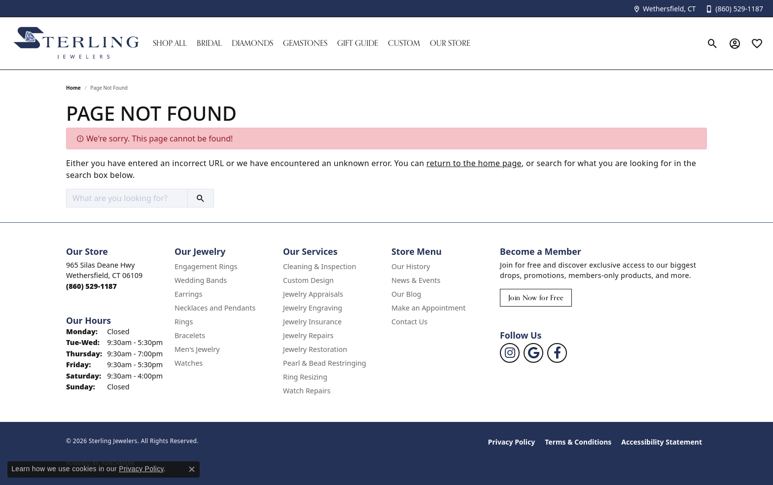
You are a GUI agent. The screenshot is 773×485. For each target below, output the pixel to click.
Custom (404, 43)
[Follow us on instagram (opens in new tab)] (510, 353)
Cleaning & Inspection (319, 266)
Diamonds (252, 43)
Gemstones (305, 43)
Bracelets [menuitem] (190, 335)
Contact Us (409, 321)
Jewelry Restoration (315, 349)
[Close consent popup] (192, 469)
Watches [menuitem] (189, 363)
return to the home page (474, 163)
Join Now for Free (535, 297)
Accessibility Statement (661, 442)
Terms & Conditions (578, 442)
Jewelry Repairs (308, 335)
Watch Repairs (306, 390)
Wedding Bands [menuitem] (201, 280)
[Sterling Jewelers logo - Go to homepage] (76, 43)
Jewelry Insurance (312, 321)
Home (73, 87)
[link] (664, 8)
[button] (712, 43)
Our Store (450, 43)
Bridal (209, 43)
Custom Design (308, 280)
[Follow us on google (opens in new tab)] (533, 353)
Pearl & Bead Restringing (324, 363)
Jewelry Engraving (312, 307)
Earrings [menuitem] (188, 294)
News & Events (415, 280)
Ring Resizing (305, 376)
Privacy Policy (511, 442)
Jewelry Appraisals (313, 294)
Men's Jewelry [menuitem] (197, 349)
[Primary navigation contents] (425, 43)
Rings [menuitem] (184, 321)
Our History (410, 266)
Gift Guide (357, 43)
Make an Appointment (428, 307)
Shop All (170, 43)
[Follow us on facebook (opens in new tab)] (557, 353)
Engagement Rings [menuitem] (206, 266)
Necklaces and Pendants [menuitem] (215, 307)
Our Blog (406, 294)
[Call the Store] (91, 286)
